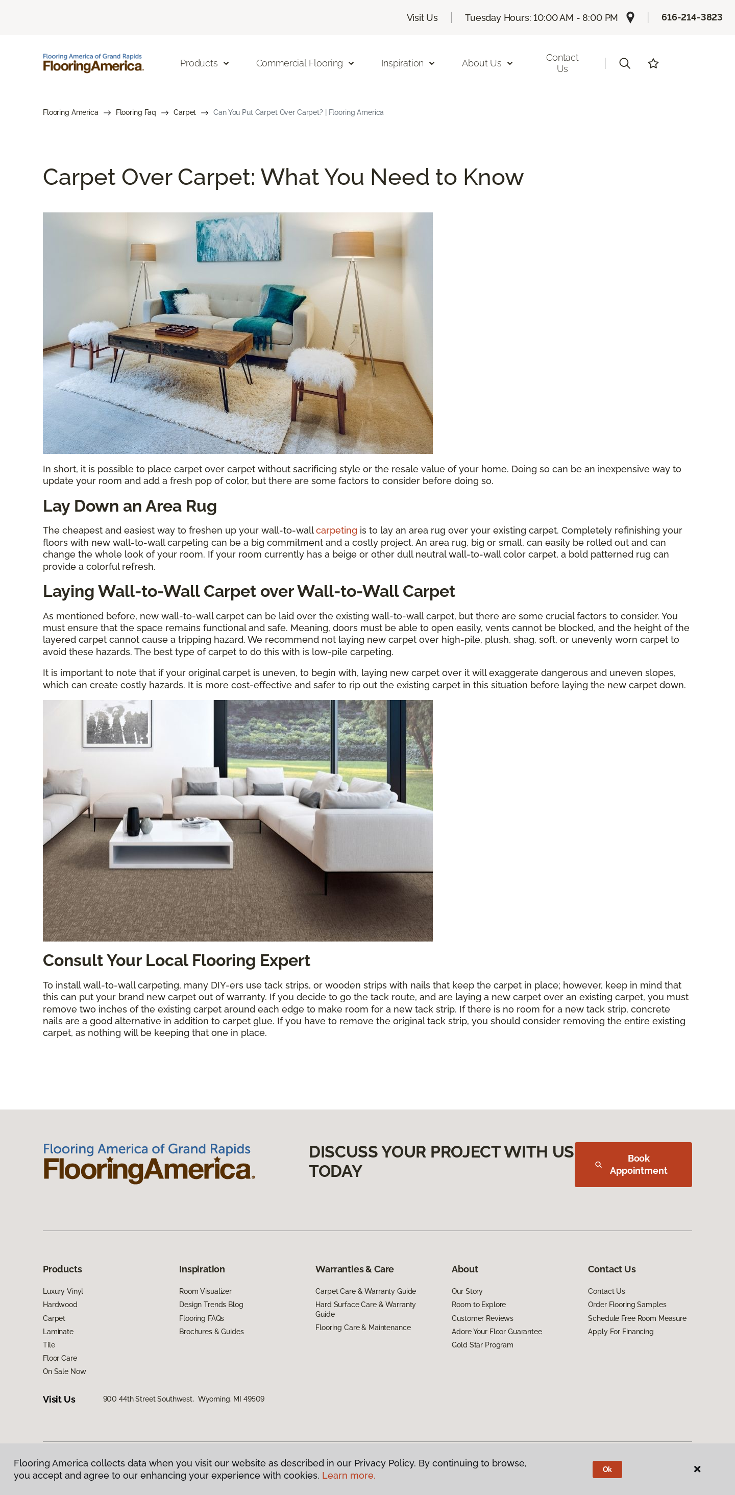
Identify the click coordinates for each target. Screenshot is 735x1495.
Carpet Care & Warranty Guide (365, 1291)
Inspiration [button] (408, 63)
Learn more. (349, 1475)
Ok (607, 1469)
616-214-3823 (692, 17)
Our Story (467, 1291)
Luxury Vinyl (63, 1291)
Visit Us (422, 17)
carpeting (336, 530)
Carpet (185, 112)
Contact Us (562, 63)
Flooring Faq (136, 112)
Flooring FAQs (201, 1318)
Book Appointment (631, 1164)
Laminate (58, 1332)
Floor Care (60, 1358)
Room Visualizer (205, 1291)
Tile (49, 1345)
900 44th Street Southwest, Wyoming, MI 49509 (184, 1399)
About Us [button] (488, 63)
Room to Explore (479, 1304)
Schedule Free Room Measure (637, 1318)
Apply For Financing (620, 1332)
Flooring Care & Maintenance (362, 1327)
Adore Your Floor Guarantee (497, 1332)
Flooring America (71, 112)
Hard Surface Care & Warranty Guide (365, 1309)
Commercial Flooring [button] (306, 63)
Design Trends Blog (211, 1304)
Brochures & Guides (211, 1332)
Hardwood (60, 1304)
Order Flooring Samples (627, 1304)
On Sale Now (64, 1371)
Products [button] (205, 63)
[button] (625, 63)
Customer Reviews (482, 1318)
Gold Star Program (482, 1345)
